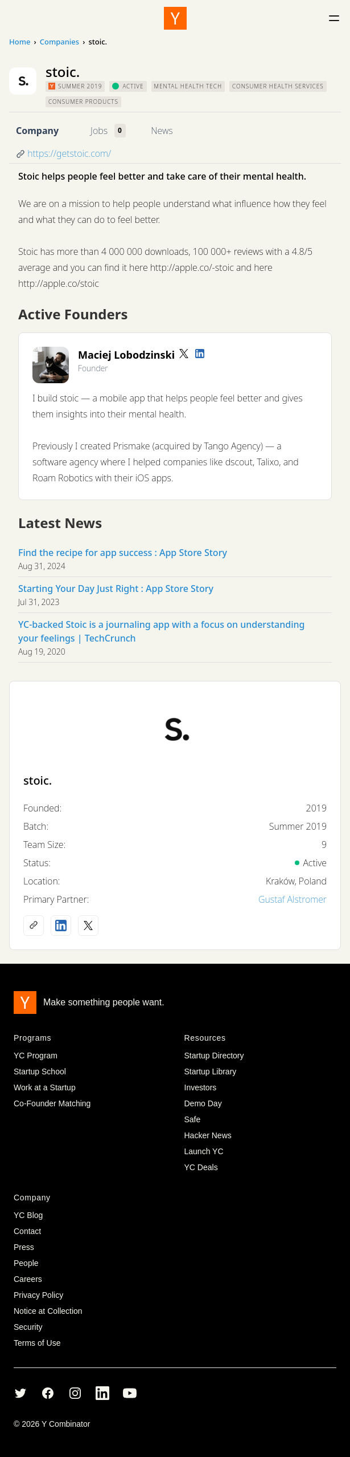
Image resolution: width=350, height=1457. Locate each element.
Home (19, 41)
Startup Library (210, 1071)
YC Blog (28, 1215)
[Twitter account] (184, 353)
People (26, 1263)
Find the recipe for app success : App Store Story (122, 552)
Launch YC (204, 1151)
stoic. (37, 780)
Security (28, 1327)
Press (24, 1247)
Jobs (99, 130)
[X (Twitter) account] (88, 925)
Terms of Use (37, 1343)
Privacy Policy (38, 1295)
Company (37, 130)
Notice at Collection (48, 1311)
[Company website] (33, 925)
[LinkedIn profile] (200, 353)
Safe (192, 1119)
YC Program (35, 1055)
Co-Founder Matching (52, 1103)
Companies (59, 41)
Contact (27, 1231)
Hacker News (208, 1135)
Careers (28, 1279)
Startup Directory (214, 1055)
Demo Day (203, 1103)
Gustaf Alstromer (292, 899)
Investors (200, 1087)
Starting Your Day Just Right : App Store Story (115, 588)
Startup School (40, 1071)
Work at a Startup (45, 1087)
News (161, 130)
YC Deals (201, 1167)
